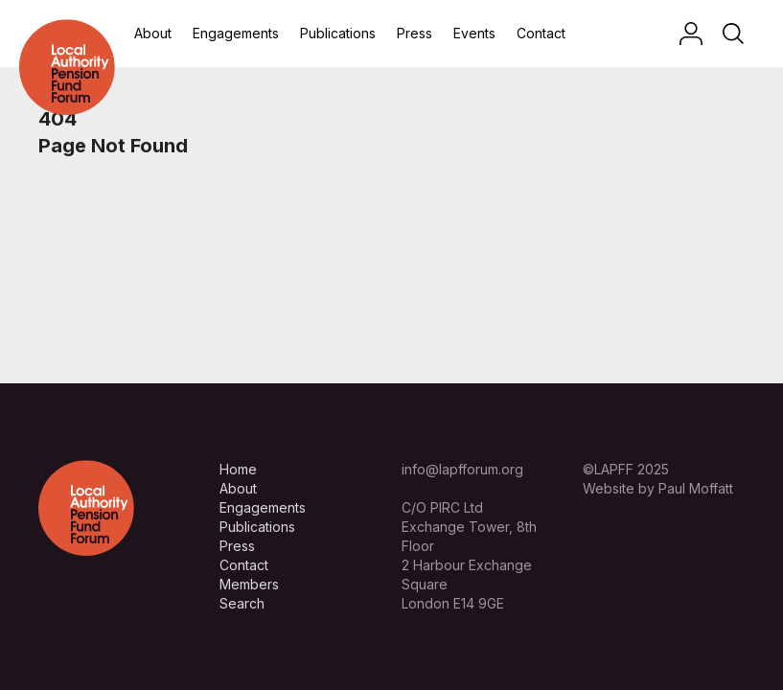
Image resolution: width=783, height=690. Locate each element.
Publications (338, 33)
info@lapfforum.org (462, 469)
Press (414, 33)
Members (249, 584)
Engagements (236, 33)
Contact (541, 33)
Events (474, 33)
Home (238, 469)
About (153, 33)
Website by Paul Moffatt (658, 488)
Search (242, 603)
